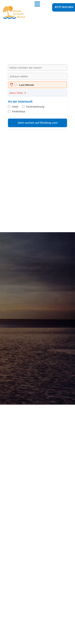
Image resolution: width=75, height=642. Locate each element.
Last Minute (22, 84)
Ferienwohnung (33, 106)
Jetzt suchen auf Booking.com (37, 122)
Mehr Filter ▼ (18, 92)
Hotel (13, 106)
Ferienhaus (16, 111)
